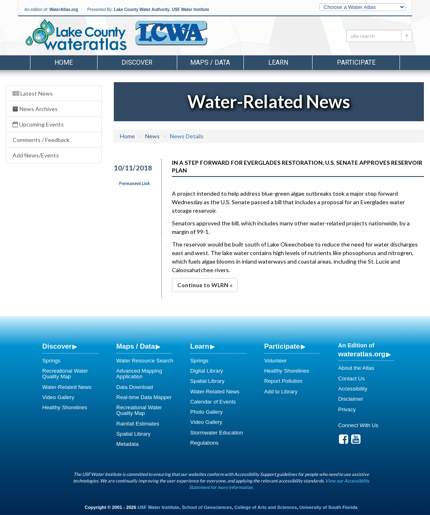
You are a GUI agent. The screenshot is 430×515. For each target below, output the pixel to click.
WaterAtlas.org (63, 9)
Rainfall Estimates (137, 424)
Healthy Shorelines (64, 407)
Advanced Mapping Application (139, 374)
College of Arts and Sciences (266, 507)
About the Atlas (356, 368)
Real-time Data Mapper (144, 397)
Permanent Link (134, 183)
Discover (57, 346)
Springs (51, 361)
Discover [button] (137, 62)
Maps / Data (135, 346)
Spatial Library (133, 434)
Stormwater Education (216, 433)
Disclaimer (350, 399)
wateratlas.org (361, 354)
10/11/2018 (132, 168)
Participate (282, 346)
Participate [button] (356, 62)
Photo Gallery (206, 412)
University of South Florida (329, 507)
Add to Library (281, 391)
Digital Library (206, 371)
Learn (199, 346)
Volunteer (275, 361)
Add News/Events (36, 155)
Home (63, 62)
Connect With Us (358, 425)
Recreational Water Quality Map (65, 374)
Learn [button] (278, 62)
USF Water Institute (190, 9)
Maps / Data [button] (210, 62)
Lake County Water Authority (141, 9)
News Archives (35, 108)
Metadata (127, 444)
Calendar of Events (213, 402)
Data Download (134, 387)
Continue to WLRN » (204, 285)
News (152, 136)
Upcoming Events (38, 124)
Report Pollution (283, 381)
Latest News (33, 93)
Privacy (347, 409)
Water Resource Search (144, 361)
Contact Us (351, 378)
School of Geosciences (207, 507)
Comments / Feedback (41, 139)
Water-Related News (66, 387)
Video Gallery (58, 397)
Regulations (204, 443)
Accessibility (352, 389)
